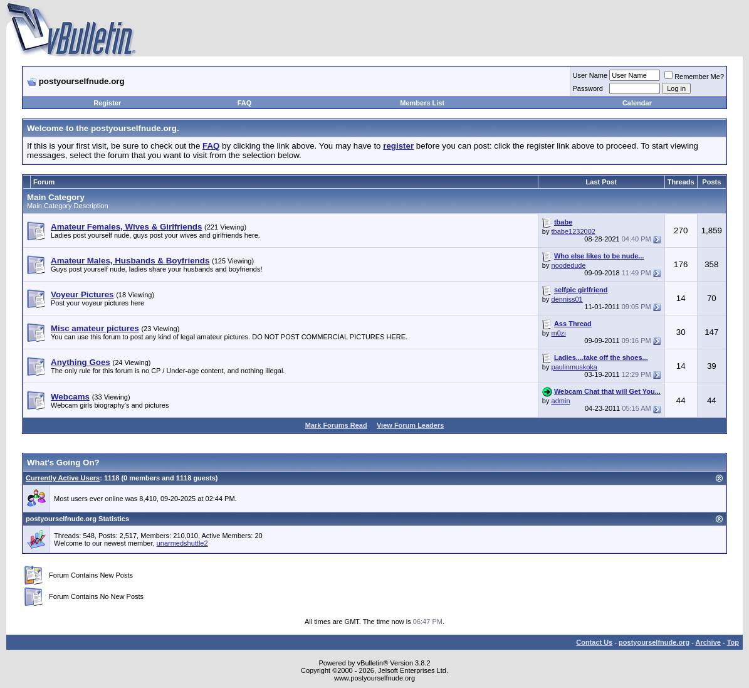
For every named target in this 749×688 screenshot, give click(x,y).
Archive (708, 642)
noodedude (569, 265)
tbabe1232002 (573, 231)
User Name (590, 75)
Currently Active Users (63, 478)
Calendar (637, 103)
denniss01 (567, 299)
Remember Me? (694, 76)
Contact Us (594, 642)
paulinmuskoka (574, 367)
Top (733, 642)
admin (561, 401)
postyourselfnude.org (654, 642)
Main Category (56, 197)
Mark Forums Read (336, 425)
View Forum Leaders (410, 425)
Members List (422, 103)
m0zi (559, 333)
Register (107, 103)
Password (588, 88)
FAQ (245, 103)
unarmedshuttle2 (182, 543)
